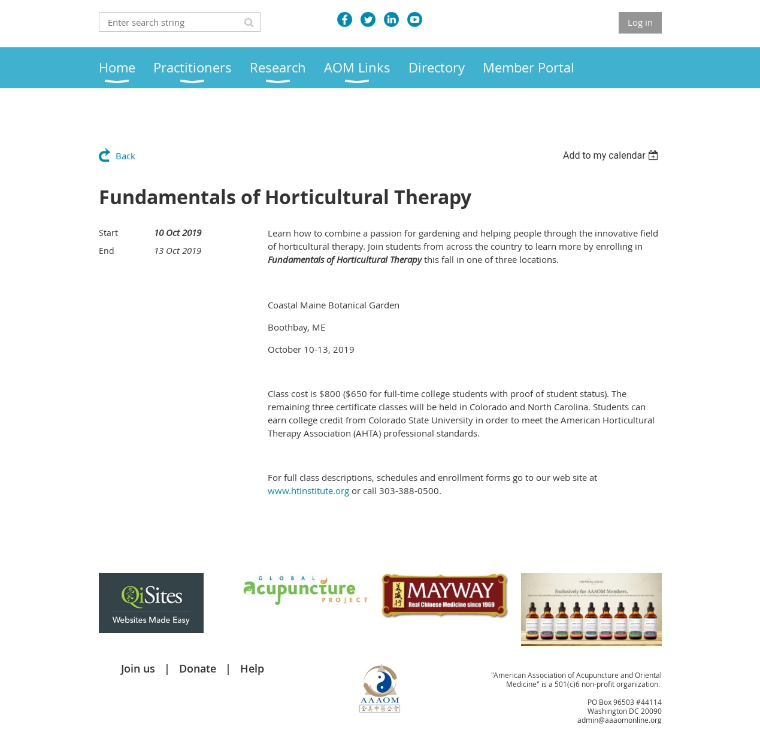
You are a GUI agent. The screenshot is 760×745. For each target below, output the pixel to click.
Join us (138, 668)
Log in (640, 22)
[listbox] (612, 155)
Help (252, 668)
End (106, 250)
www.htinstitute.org (308, 490)
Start (108, 232)
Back (125, 156)
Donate (197, 668)
